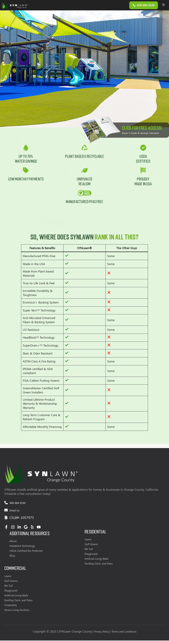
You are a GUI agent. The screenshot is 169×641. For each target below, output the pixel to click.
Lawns (88, 540)
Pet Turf (89, 549)
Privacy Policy (101, 632)
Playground (91, 554)
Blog (12, 556)
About (13, 541)
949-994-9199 (17, 503)
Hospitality (10, 605)
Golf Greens (91, 545)
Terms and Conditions (124, 632)
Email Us (14, 511)
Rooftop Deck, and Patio (99, 564)
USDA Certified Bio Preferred (25, 551)
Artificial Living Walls (96, 559)
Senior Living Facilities (16, 610)
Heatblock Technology (22, 546)
